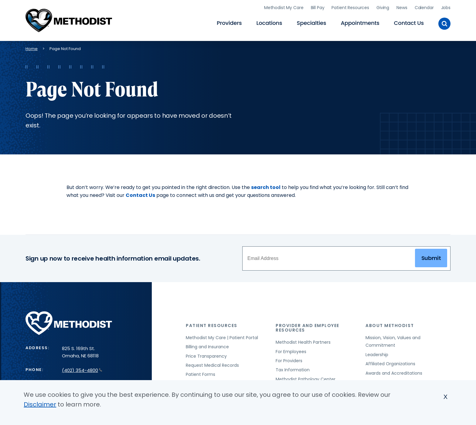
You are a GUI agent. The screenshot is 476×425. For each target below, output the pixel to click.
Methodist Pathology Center (305, 379)
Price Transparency (206, 356)
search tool (265, 187)
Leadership (376, 355)
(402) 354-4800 (82, 370)
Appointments (360, 23)
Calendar (424, 8)
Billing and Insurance (207, 347)
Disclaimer (40, 404)
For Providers (289, 361)
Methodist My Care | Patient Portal (222, 338)
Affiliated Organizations (390, 364)
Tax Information (293, 370)
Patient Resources (350, 8)
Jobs (445, 8)
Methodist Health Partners (303, 342)
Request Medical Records (212, 365)
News (401, 8)
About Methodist (389, 325)
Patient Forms (200, 374)
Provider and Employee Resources (307, 327)
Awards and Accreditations (393, 373)
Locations (269, 23)
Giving (382, 8)
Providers (229, 23)
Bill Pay (318, 8)
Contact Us (409, 23)
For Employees (291, 352)
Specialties (311, 23)
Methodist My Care (284, 8)
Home (31, 49)
